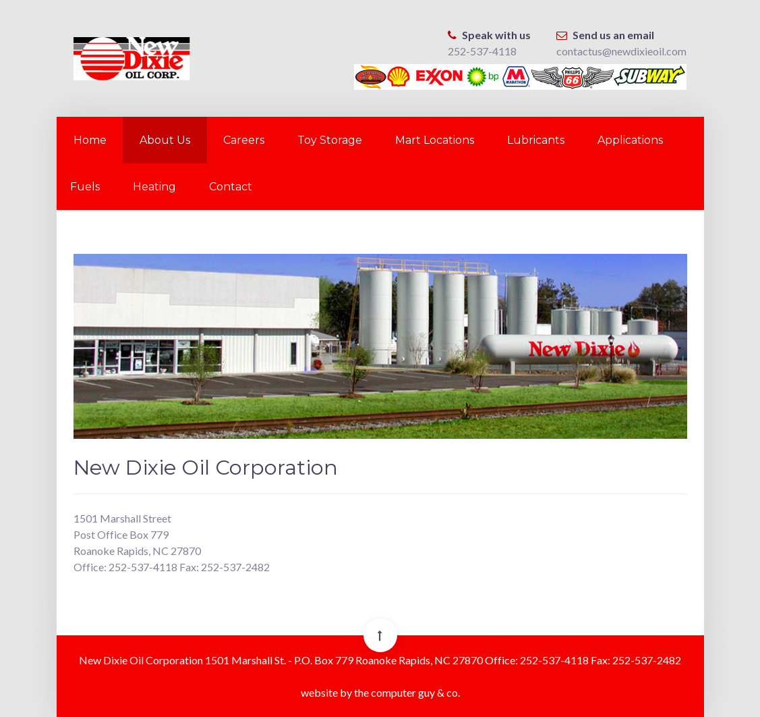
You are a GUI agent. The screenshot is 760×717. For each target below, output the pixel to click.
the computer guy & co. (407, 692)
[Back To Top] (380, 635)
